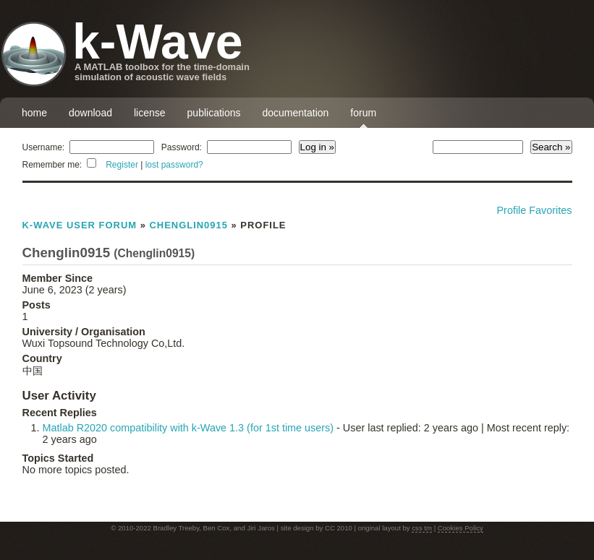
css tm (422, 528)
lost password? (174, 165)
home (34, 113)
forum (363, 113)
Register (122, 165)
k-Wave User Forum (79, 225)
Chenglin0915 (188, 225)
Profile (512, 210)
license (150, 113)
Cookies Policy (460, 528)
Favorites (550, 210)
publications (214, 113)
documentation (296, 113)
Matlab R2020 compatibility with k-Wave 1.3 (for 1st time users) (188, 428)
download (90, 113)
